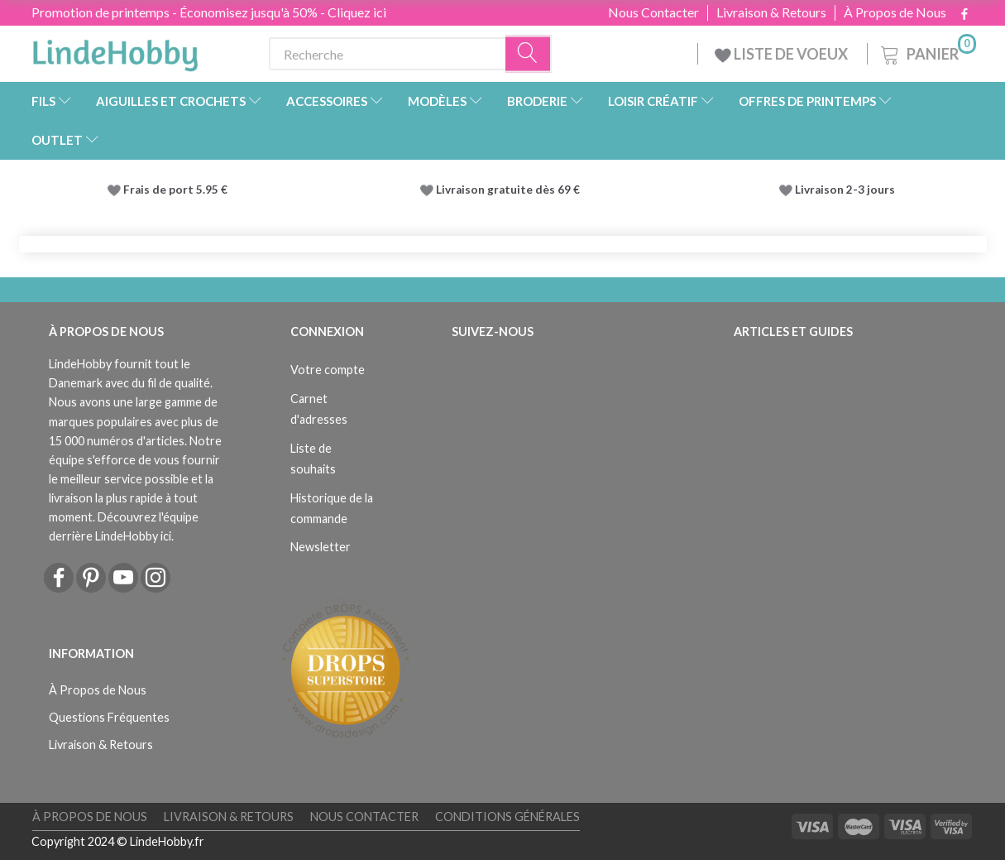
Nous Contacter (653, 12)
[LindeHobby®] (115, 50)
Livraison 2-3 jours (845, 189)
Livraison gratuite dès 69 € (510, 189)
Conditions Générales (507, 817)
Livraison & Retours (771, 12)
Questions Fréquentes (109, 717)
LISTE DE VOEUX (782, 54)
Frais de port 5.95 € (175, 189)
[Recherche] (528, 54)
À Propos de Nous (895, 12)
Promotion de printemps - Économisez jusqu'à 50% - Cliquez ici (208, 12)
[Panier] (927, 51)
